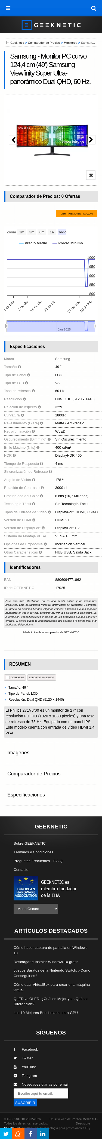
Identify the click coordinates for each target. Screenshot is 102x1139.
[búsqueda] (93, 8)
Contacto (21, 870)
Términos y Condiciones (33, 852)
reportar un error (41, 677)
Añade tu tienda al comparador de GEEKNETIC (51, 632)
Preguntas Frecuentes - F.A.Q (38, 861)
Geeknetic (17, 42)
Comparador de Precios (44, 42)
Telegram (25, 1076)
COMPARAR (15, 677)
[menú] (8, 8)
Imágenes (18, 752)
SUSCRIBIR (25, 1103)
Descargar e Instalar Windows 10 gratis (46, 962)
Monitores (70, 42)
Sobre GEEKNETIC (30, 843)
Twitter (23, 1058)
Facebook (26, 1049)
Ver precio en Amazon (77, 213)
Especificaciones (26, 795)
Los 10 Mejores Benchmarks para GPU (46, 1013)
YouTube (25, 1067)
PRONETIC (12, 1128)
